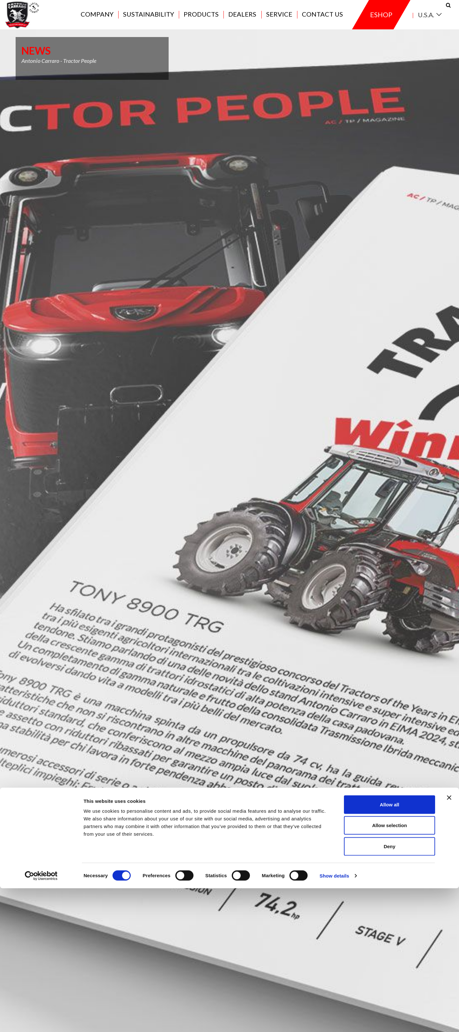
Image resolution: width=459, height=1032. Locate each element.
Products (201, 19)
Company (97, 19)
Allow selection (389, 969)
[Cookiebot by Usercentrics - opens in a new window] (41, 1019)
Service (279, 19)
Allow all (389, 948)
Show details (334, 1019)
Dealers (242, 19)
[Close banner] (449, 941)
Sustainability (148, 19)
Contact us (322, 19)
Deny (390, 990)
